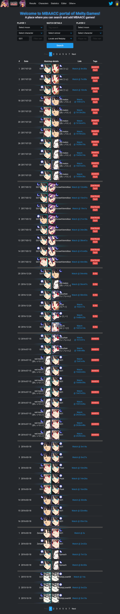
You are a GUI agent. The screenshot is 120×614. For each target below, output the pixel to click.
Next (74, 54)
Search (60, 45)
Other (71, 3)
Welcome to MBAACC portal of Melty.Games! (60, 13)
